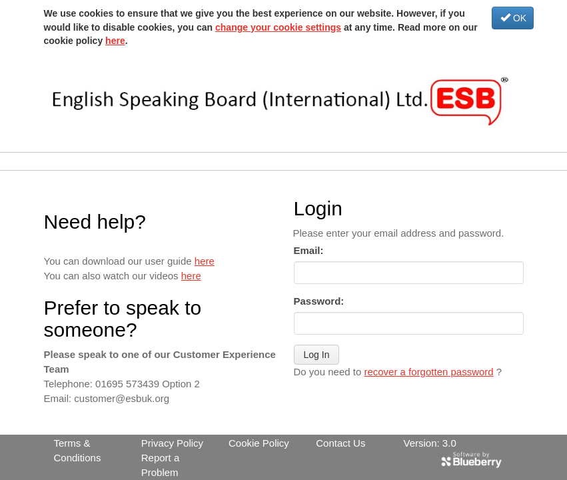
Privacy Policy (172, 443)
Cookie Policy (259, 443)
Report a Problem (160, 465)
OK (513, 18)
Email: (309, 250)
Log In (317, 354)
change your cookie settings (278, 27)
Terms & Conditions (77, 450)
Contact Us (340, 443)
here (115, 40)
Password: (319, 301)
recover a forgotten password (428, 371)
